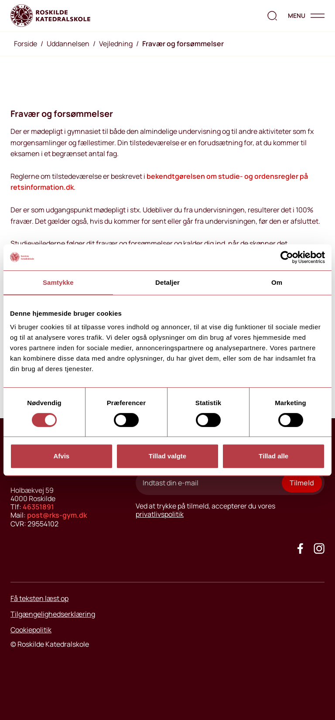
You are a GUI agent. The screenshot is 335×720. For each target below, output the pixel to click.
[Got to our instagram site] (319, 548)
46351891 (38, 507)
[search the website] (272, 15)
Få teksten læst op (39, 598)
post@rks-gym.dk (57, 515)
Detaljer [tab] (167, 282)
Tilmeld (302, 483)
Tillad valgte (167, 456)
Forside (25, 43)
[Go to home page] (50, 15)
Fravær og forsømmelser (183, 43)
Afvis (61, 456)
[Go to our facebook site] (300, 548)
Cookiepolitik (30, 630)
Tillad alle (273, 456)
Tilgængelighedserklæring (52, 614)
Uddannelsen (68, 43)
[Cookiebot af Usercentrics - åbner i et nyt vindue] (287, 257)
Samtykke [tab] (58, 282)
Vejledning (116, 43)
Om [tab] (276, 282)
